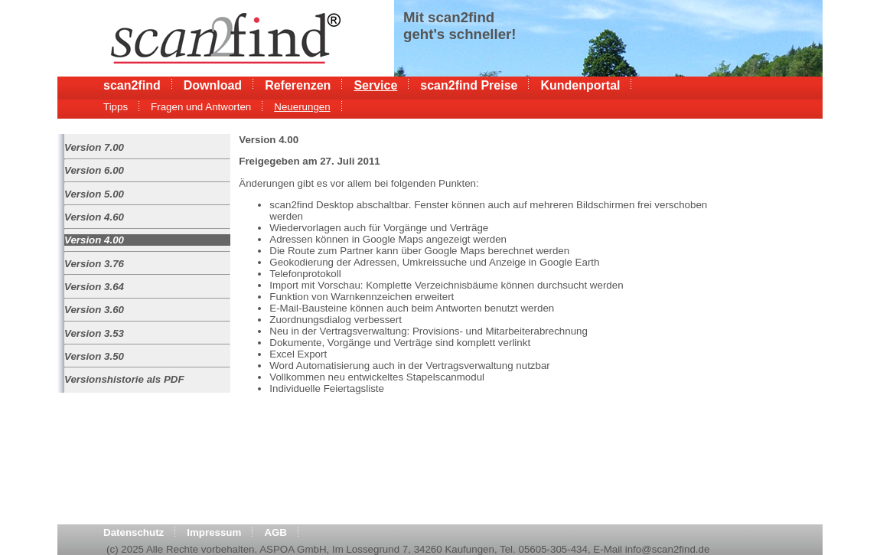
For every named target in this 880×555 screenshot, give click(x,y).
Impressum (214, 532)
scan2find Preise (468, 85)
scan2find (132, 85)
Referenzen (298, 85)
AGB (275, 532)
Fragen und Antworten (201, 107)
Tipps (115, 107)
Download (213, 85)
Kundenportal (580, 85)
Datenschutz (133, 532)
